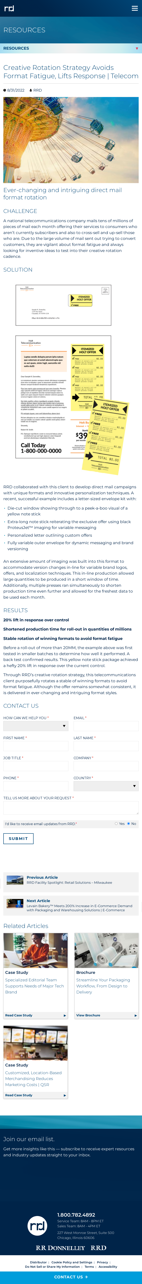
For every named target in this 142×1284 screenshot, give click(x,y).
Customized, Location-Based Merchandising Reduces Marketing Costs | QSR (33, 1065)
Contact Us (68, 1277)
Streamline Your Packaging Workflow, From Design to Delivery (103, 986)
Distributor (38, 1249)
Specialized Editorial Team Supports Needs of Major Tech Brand (34, 986)
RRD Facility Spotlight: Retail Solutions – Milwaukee (71, 880)
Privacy (102, 1249)
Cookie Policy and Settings (72, 1249)
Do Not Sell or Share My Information (52, 1254)
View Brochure (107, 1002)
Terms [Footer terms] (89, 1254)
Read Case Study (36, 1002)
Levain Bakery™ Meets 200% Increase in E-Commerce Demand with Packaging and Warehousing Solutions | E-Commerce (71, 905)
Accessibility (108, 1254)
